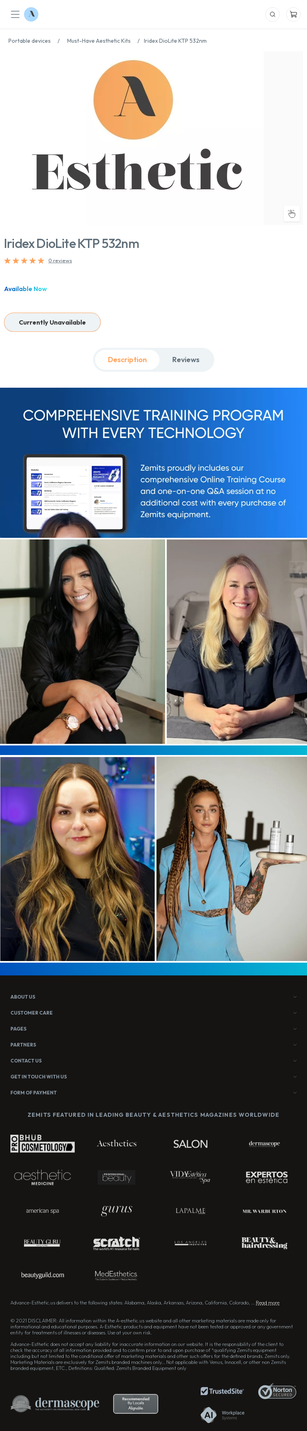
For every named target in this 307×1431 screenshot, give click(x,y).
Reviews (185, 359)
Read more (267, 1303)
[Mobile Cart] (293, 14)
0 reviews (60, 260)
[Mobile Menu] (15, 14)
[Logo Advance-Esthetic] (31, 14)
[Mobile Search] (272, 14)
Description (127, 359)
